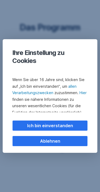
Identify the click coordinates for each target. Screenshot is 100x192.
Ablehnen (50, 141)
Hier (83, 92)
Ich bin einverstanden (50, 125)
